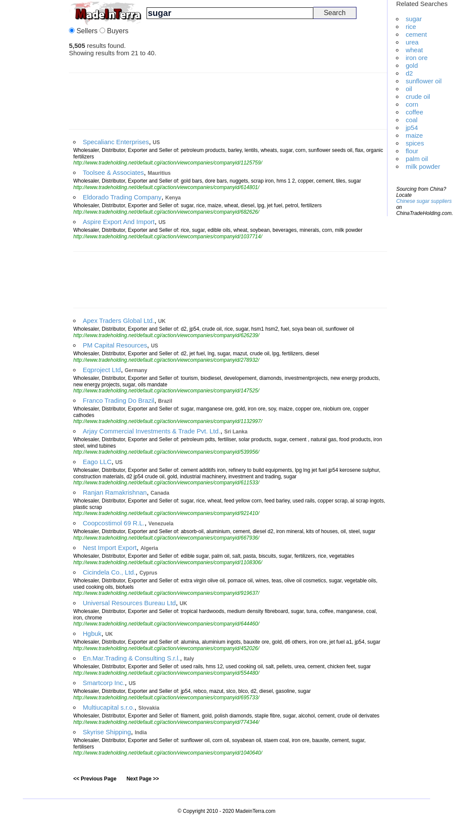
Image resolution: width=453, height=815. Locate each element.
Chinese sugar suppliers (424, 201)
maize (414, 135)
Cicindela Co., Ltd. (109, 572)
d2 (409, 73)
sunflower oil (423, 81)
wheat (414, 50)
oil (409, 88)
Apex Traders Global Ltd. (118, 320)
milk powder (423, 166)
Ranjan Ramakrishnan (115, 492)
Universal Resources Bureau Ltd (129, 603)
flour (412, 151)
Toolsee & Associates (113, 172)
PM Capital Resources (115, 345)
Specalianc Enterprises (116, 141)
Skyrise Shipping (107, 732)
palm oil (417, 158)
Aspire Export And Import (119, 221)
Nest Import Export (110, 547)
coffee (414, 112)
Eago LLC (97, 461)
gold (412, 65)
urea (412, 42)
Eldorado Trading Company (122, 197)
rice (411, 26)
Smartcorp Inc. (104, 682)
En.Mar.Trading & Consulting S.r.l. (131, 658)
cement (416, 34)
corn (412, 104)
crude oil (418, 96)
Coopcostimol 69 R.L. (113, 523)
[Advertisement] (34, 129)
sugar (414, 18)
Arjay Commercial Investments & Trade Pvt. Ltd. (151, 431)
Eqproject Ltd (102, 369)
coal (412, 119)
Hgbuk (92, 633)
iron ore (417, 57)
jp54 (412, 127)
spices (415, 143)
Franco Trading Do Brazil (118, 400)
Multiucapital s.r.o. (108, 707)
